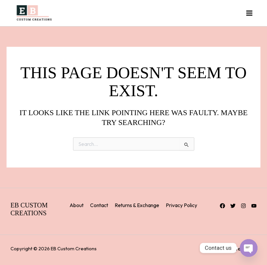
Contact (99, 205)
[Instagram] (243, 205)
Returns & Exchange (137, 205)
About (76, 205)
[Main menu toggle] (249, 13)
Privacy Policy (181, 205)
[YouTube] (254, 205)
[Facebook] (222, 205)
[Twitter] (233, 205)
